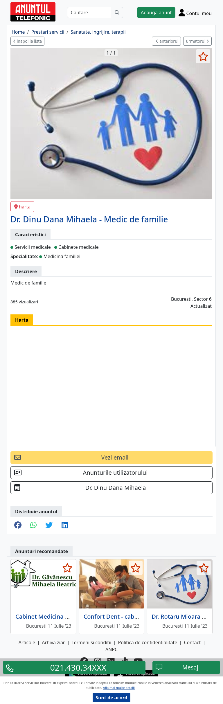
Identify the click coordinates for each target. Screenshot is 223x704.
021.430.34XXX (78, 667)
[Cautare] (89, 12)
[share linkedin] (65, 525)
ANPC (111, 649)
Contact (192, 642)
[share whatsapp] (33, 525)
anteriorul (167, 41)
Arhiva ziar (53, 642)
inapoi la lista (27, 41)
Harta (21, 320)
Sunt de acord (111, 697)
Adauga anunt (156, 12)
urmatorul (197, 41)
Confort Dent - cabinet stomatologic (133, 616)
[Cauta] (117, 12)
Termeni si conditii (92, 642)
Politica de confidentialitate (147, 642)
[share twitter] (49, 525)
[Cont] (195, 12)
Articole (27, 642)
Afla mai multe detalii (118, 687)
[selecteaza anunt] (203, 56)
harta (22, 207)
